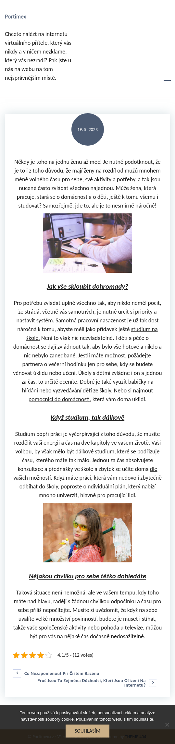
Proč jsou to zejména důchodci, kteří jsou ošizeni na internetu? (91, 683)
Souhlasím (87, 731)
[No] (167, 724)
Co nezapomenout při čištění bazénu (61, 673)
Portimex (15, 16)
